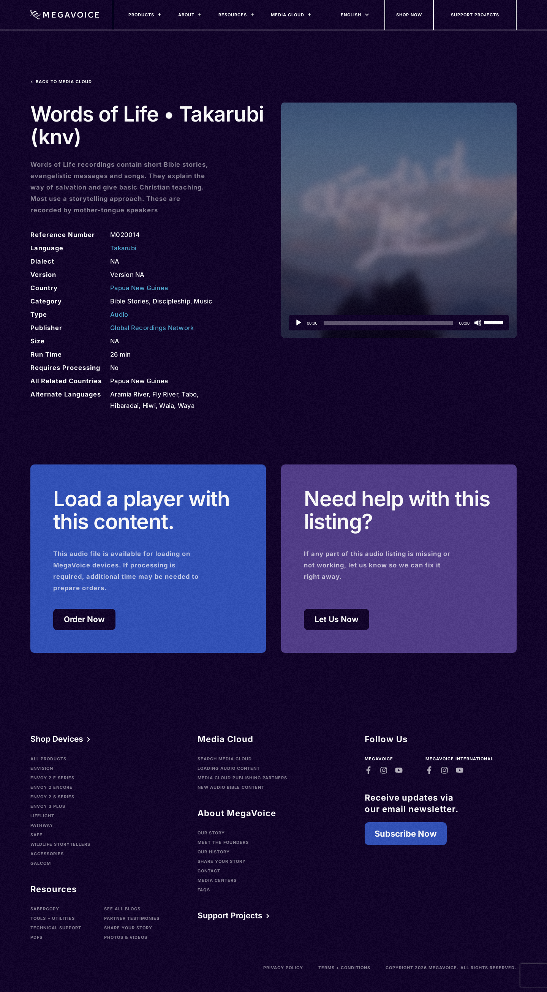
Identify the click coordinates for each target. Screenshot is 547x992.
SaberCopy (44, 908)
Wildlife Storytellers (60, 844)
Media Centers (217, 880)
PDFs (36, 937)
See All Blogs (122, 908)
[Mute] (478, 323)
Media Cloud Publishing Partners (242, 777)
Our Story (211, 833)
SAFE (36, 834)
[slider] (388, 323)
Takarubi (123, 248)
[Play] (298, 323)
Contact (209, 871)
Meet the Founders (223, 842)
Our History (214, 852)
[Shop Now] (409, 15)
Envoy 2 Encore (51, 787)
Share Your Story (128, 927)
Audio (119, 314)
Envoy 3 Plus (47, 806)
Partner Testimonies (132, 918)
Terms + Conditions (344, 967)
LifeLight (42, 815)
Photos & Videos (125, 937)
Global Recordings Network (152, 328)
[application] (399, 322)
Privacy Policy (283, 967)
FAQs (204, 889)
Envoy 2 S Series (52, 796)
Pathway (41, 825)
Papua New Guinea (139, 288)
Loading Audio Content (229, 768)
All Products (48, 758)
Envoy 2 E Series (52, 777)
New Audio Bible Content (231, 787)
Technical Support (55, 927)
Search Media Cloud (225, 758)
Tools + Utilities (52, 918)
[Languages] (351, 15)
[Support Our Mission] (475, 15)
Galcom (40, 863)
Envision (41, 768)
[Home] (64, 14)
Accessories (47, 853)
